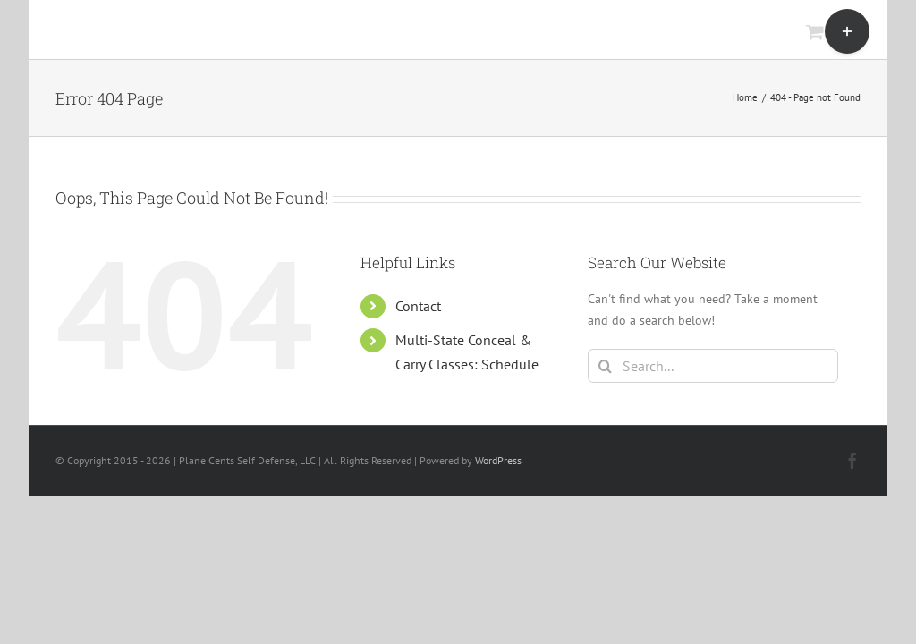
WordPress (498, 460)
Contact (418, 306)
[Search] (605, 366)
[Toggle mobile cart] (815, 31)
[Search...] (713, 366)
